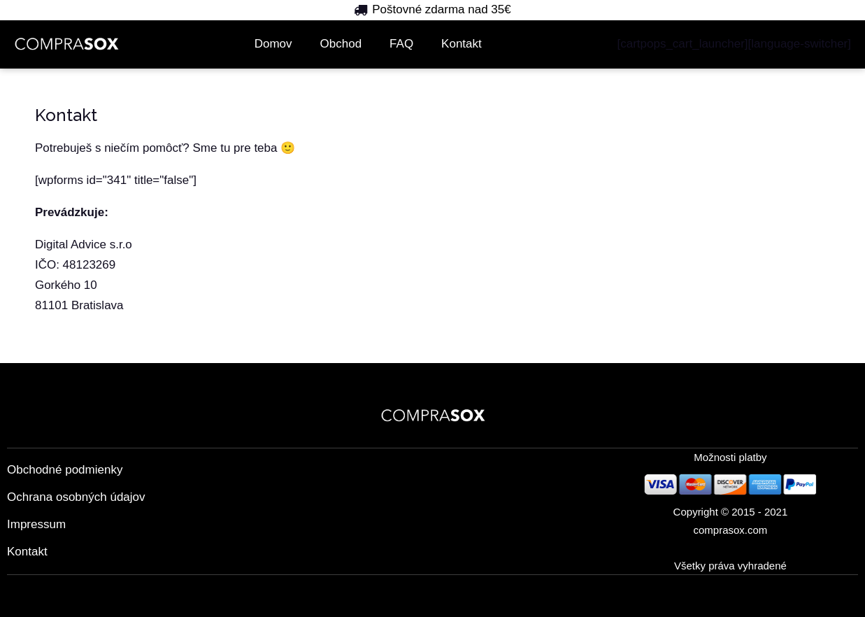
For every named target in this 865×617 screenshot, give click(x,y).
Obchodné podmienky (64, 469)
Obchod (341, 43)
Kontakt (461, 43)
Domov (273, 43)
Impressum (36, 524)
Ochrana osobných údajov (76, 497)
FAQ (401, 43)
